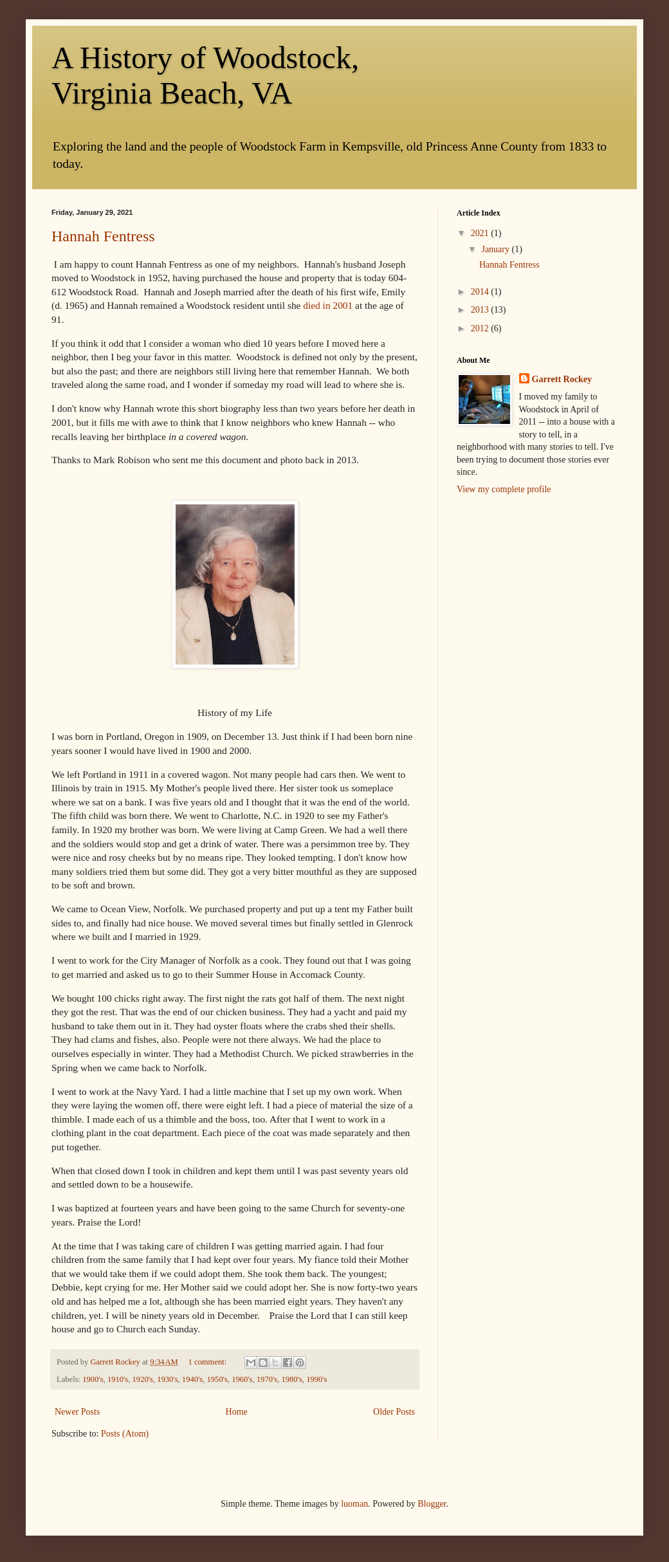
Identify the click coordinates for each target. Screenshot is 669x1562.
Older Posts (394, 1412)
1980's (291, 1379)
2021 (481, 233)
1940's (192, 1379)
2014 (481, 292)
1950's (217, 1379)
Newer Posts (77, 1412)
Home (237, 1412)
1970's (267, 1379)
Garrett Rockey (562, 379)
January (496, 249)
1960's (242, 1379)
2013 (481, 310)
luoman (354, 1504)
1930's (167, 1379)
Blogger (431, 1504)
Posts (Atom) (125, 1433)
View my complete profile (504, 489)
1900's (92, 1379)
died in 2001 (328, 305)
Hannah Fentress (103, 236)
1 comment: (208, 1361)
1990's (316, 1379)
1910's (117, 1379)
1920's (143, 1379)
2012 (481, 328)
